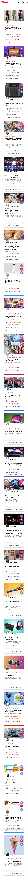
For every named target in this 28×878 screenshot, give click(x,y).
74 (14, 42)
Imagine (12, 813)
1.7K (14, 545)
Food (20, 256)
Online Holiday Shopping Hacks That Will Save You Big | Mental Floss (13, 140)
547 (14, 153)
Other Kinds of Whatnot (16, 313)
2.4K (14, 724)
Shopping (13, 136)
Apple (7, 186)
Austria (14, 828)
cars (14, 757)
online (10, 114)
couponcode (12, 793)
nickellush (12, 740)
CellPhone (8, 543)
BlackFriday (11, 186)
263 (14, 117)
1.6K (14, 760)
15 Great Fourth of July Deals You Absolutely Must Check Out (13, 860)
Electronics (17, 507)
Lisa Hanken (13, 526)
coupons (17, 793)
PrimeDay (18, 75)
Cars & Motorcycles (9, 392)
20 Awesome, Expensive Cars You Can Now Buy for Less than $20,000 (14, 746)
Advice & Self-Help (9, 357)
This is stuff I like (15, 494)
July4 (15, 871)
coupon (7, 793)
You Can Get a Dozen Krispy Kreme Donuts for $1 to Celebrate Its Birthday (12, 248)
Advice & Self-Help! (17, 858)
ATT (6, 576)
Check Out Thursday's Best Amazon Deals (12, 638)
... (22, 75)
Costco (7, 223)
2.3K (14, 330)
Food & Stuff (13, 244)
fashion (14, 39)
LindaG (11, 23)
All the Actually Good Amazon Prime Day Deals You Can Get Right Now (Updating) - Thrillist (13, 316)
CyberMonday (8, 440)
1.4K (14, 189)
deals (11, 39)
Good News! (10, 528)
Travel (6, 208)
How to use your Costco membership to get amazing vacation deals (12, 212)
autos (7, 757)
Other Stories (14, 672)
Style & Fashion (8, 25)
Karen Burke (13, 276)
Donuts (16, 256)
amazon (7, 39)
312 (14, 78)
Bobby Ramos (13, 310)
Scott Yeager (13, 389)
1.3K (14, 373)
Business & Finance (9, 461)
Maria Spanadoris (14, 99)
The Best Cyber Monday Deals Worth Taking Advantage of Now (13, 430)
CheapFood (8, 256)
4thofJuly (7, 871)
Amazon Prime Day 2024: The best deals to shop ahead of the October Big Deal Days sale (13, 64)
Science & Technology (9, 174)
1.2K (14, 474)
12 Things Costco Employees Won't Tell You (12, 360)
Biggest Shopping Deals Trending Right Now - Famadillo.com (14, 104)
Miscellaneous (8, 61)
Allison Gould (13, 459)
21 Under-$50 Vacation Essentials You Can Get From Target (12, 281)
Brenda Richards (14, 206)
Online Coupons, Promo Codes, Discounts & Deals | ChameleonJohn (13, 782)
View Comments (14, 36)
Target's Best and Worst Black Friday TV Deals (13, 496)
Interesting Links (15, 565)
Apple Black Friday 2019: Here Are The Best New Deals (13, 176)
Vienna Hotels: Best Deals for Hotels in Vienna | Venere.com (13, 817)
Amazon (7, 327)
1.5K (14, 225)
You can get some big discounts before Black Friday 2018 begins (13, 464)
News (6, 528)
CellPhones (10, 576)
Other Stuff (14, 101)
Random (13, 61)
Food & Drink (7, 244)
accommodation (9, 828)
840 (14, 259)
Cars (14, 392)
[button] (18, 2)
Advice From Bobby (17, 357)
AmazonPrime (8, 75)
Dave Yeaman (13, 171)
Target (15, 291)
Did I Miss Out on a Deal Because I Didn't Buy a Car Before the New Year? (14, 395)
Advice (7, 370)
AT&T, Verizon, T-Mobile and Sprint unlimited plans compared (14, 567)
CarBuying (11, 406)
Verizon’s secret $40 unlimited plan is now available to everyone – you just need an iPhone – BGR (14, 532)
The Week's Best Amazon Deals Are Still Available (13, 711)
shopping (14, 114)
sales (14, 649)
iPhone (15, 543)
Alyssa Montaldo (14, 242)
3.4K (13, 873)
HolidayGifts (11, 150)
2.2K (14, 509)
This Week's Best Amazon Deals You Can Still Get (13, 602)
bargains (10, 757)
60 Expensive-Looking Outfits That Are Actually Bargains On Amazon (13, 28)
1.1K (14, 615)
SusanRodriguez (14, 776)
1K (14, 687)
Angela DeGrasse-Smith (15, 134)
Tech (15, 174)
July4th (18, 871)
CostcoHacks (16, 370)
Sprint (18, 576)
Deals (13, 75)
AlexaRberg (12, 669)
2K (14, 294)
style (18, 39)
